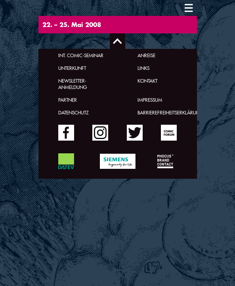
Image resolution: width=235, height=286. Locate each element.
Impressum (150, 100)
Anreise (146, 55)
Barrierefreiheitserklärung (170, 112)
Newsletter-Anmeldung (72, 83)
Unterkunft (72, 68)
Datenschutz (73, 112)
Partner (67, 100)
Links (143, 68)
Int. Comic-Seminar (80, 55)
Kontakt (147, 80)
